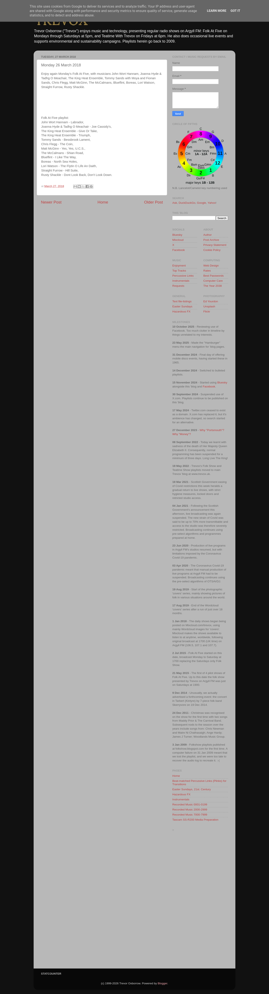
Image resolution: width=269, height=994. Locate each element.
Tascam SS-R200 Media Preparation (195, 819)
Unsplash (209, 306)
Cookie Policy (212, 250)
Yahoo (212, 202)
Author (207, 234)
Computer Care (213, 280)
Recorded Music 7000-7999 (189, 814)
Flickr (206, 311)
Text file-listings (182, 301)
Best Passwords (213, 275)
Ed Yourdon (210, 301)
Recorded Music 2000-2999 (189, 809)
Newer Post (51, 202)
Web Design (211, 265)
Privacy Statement (215, 244)
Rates (207, 270)
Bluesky (177, 234)
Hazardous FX (181, 311)
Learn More (216, 11)
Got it (235, 11)
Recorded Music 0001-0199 (189, 804)
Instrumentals (180, 280)
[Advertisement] (200, 901)
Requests (178, 285)
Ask (174, 202)
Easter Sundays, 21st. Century (191, 789)
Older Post (153, 202)
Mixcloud (177, 239)
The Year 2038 (212, 285)
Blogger (162, 983)
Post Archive (211, 239)
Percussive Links (183, 275)
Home (103, 202)
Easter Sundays (182, 306)
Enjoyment (179, 265)
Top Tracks (179, 270)
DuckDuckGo (187, 202)
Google (201, 202)
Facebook (178, 250)
